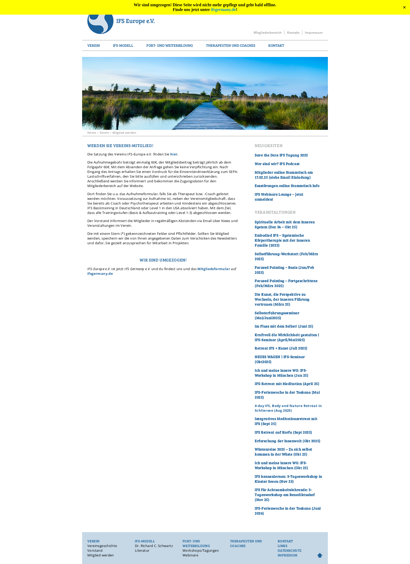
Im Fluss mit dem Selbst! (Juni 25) (284, 326)
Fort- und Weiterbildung (169, 45)
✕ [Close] (404, 7)
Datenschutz (289, 550)
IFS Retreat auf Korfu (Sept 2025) (283, 432)
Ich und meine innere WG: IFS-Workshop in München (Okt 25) (281, 465)
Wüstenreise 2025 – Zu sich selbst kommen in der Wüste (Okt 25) (283, 452)
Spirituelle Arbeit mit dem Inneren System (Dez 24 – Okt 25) (285, 224)
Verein (93, 45)
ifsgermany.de (223, 9)
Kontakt (293, 32)
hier (174, 154)
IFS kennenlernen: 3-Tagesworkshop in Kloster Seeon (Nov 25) (288, 479)
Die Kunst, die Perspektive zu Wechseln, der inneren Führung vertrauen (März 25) (282, 299)
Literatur (142, 550)
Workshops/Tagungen (201, 550)
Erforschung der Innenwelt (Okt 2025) (288, 440)
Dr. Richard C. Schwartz (154, 545)
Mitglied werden (124, 133)
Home (91, 133)
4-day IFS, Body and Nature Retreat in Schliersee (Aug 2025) (288, 408)
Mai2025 (296, 339)
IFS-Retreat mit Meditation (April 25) (287, 383)
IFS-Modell (123, 45)
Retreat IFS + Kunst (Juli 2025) (281, 348)
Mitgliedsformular (213, 268)
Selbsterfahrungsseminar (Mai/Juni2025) (277, 315)
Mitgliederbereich (268, 32)
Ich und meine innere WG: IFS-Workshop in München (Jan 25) (281, 373)
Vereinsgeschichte (102, 545)
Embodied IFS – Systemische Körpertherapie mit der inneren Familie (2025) (282, 240)
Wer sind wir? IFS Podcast (277, 163)
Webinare (190, 555)
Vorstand (94, 550)
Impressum (314, 32)
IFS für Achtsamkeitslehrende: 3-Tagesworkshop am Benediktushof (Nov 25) (285, 494)
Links (282, 545)
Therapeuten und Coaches (230, 45)
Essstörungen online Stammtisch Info (287, 185)
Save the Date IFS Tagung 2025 (281, 155)
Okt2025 (263, 361)
